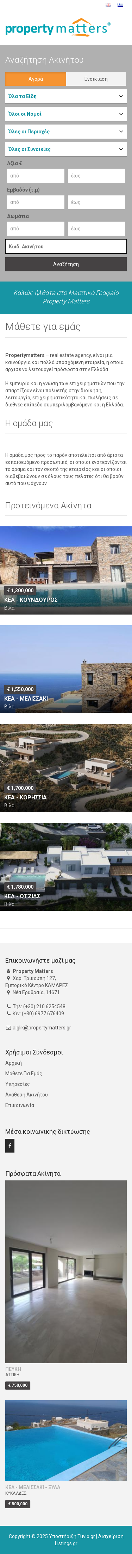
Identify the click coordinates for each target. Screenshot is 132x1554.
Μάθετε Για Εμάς (23, 1073)
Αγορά (36, 79)
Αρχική (13, 1063)
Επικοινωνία (19, 1105)
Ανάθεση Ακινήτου (26, 1095)
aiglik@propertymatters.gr (42, 1027)
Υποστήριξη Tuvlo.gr (72, 1536)
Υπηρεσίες (17, 1084)
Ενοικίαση (96, 79)
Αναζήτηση (66, 264)
